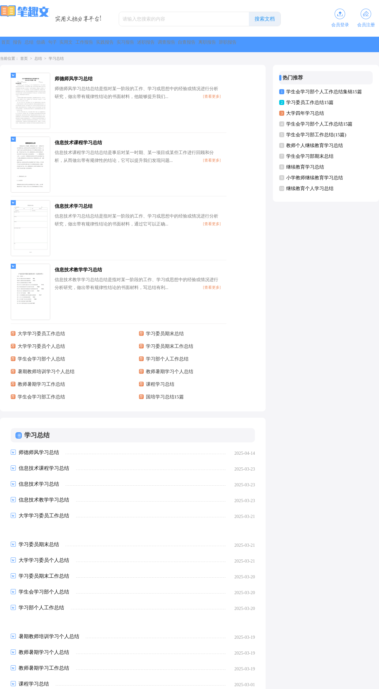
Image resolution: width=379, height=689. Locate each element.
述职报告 (256, 44)
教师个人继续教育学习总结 (314, 145)
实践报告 (191, 44)
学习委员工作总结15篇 (310, 102)
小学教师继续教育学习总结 (314, 177)
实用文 (127, 44)
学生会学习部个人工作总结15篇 (319, 123)
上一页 (27, 636)
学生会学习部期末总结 (310, 156)
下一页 (93, 636)
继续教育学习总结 (305, 166)
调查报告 (289, 44)
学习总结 (56, 58)
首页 (11, 44)
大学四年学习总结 (305, 113)
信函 (80, 44)
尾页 (113, 636)
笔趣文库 (182, 681)
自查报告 (322, 44)
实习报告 (224, 44)
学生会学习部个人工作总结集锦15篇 (324, 91)
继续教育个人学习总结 (310, 188)
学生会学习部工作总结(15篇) (316, 134)
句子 (102, 44)
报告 (34, 44)
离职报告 (355, 44)
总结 (57, 44)
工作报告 (158, 44)
